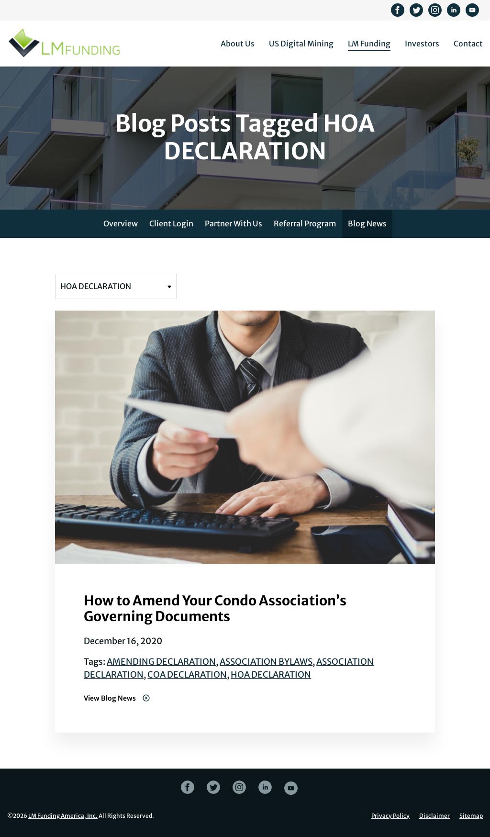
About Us (238, 43)
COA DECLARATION (187, 674)
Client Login (171, 223)
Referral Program (305, 223)
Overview (120, 223)
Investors (422, 43)
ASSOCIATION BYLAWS (266, 661)
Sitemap (471, 816)
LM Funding (369, 43)
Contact (468, 43)
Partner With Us (233, 223)
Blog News (367, 223)
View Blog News (110, 698)
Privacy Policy (390, 816)
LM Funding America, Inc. (63, 815)
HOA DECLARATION (271, 674)
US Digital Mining (301, 43)
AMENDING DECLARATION (161, 661)
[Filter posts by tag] (116, 286)
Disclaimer (434, 816)
